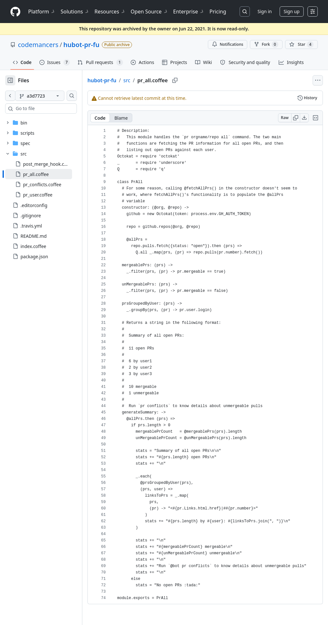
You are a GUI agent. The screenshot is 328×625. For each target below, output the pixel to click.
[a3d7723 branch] (50, 96)
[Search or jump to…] (245, 11)
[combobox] (54, 108)
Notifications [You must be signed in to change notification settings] (227, 44)
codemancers (38, 44)
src (147, 80)
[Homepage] (15, 11)
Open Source (149, 11)
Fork (266, 44)
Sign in (265, 11)
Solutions (75, 11)
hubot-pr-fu (81, 44)
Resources (110, 11)
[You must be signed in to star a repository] (301, 44)
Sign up (291, 11)
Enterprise (188, 11)
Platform (41, 11)
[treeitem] (49, 174)
